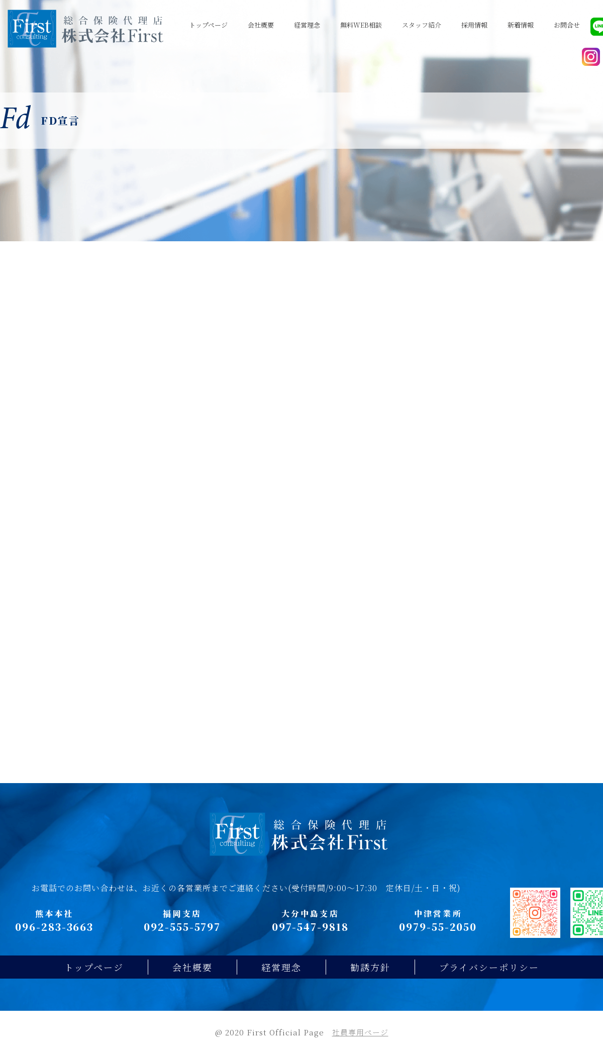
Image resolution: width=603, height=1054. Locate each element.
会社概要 (261, 25)
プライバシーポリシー (489, 967)
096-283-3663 (54, 926)
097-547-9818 (310, 926)
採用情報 (474, 25)
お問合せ (567, 25)
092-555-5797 (182, 926)
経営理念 (307, 25)
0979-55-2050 (438, 926)
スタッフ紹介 (421, 25)
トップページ (208, 25)
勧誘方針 (370, 967)
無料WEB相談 (361, 25)
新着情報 (521, 25)
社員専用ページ (360, 1032)
